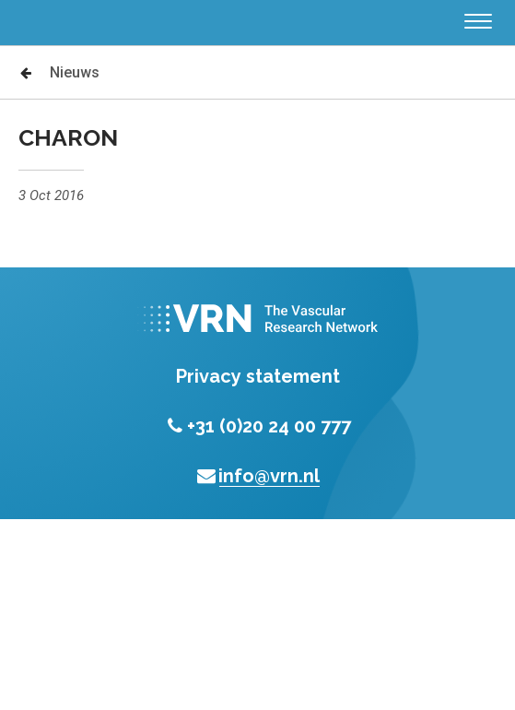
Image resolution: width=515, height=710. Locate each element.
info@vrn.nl (258, 476)
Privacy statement (258, 376)
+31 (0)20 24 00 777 (258, 426)
